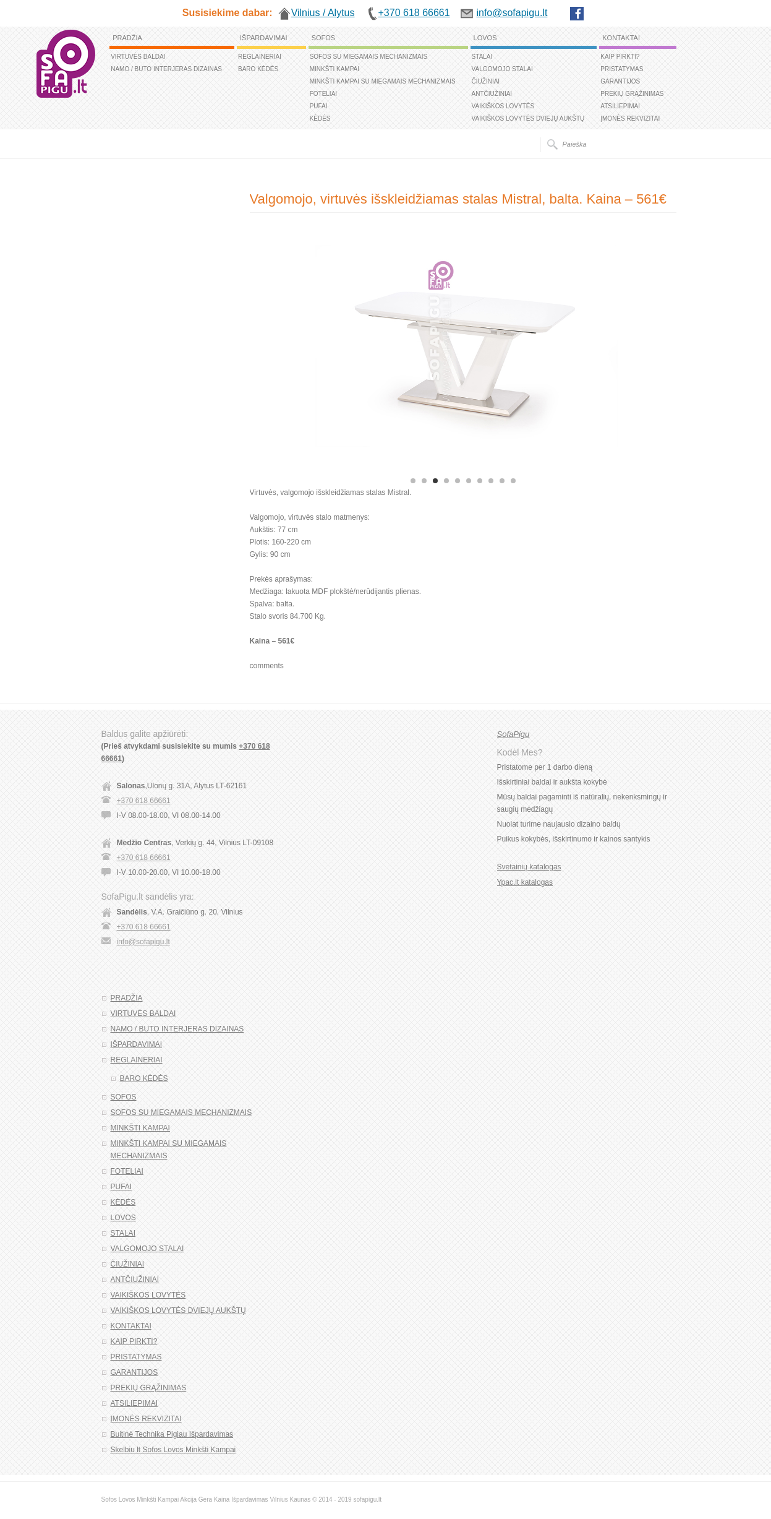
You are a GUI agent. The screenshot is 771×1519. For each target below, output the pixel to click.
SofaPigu (513, 734)
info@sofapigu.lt (143, 941)
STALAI (482, 56)
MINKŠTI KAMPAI (334, 69)
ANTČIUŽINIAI (492, 93)
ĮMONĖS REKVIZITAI (630, 118)
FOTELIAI (323, 93)
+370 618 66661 (144, 800)
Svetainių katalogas (529, 867)
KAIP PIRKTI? (619, 56)
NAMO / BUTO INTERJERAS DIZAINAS (166, 69)
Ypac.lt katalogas (525, 882)
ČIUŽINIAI (486, 81)
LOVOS (485, 37)
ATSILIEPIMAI (620, 106)
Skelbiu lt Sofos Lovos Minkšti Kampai (173, 1449)
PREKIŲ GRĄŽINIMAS (631, 93)
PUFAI (319, 106)
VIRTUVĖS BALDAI (138, 56)
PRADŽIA (127, 37)
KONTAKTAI (621, 37)
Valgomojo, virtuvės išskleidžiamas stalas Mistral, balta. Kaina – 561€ (458, 199)
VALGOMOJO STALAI (502, 69)
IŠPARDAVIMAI (264, 37)
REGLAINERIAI (259, 56)
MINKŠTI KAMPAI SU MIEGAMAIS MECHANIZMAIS (383, 81)
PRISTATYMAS (621, 69)
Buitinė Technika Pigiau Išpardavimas (172, 1434)
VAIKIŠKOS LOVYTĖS (503, 106)
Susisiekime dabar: (227, 12)
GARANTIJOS (620, 81)
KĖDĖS (320, 118)
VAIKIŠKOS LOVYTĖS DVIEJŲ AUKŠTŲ (528, 118)
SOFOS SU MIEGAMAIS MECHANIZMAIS (369, 56)
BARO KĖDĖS (258, 69)
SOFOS (324, 37)
